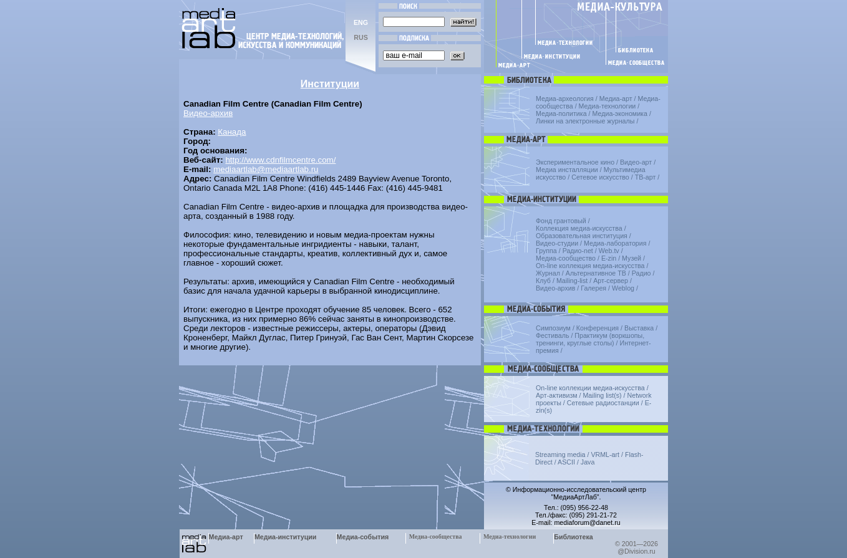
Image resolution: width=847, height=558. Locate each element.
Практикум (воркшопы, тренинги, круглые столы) (590, 339)
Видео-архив (208, 113)
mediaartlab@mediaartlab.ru (265, 169)
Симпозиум (553, 328)
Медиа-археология (565, 98)
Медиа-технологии (607, 106)
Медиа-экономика (620, 113)
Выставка (639, 328)
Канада (232, 132)
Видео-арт (636, 162)
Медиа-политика (561, 113)
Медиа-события (363, 537)
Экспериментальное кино (575, 162)
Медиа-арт (615, 98)
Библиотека (573, 537)
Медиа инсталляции (567, 169)
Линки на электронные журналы (585, 121)
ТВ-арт (645, 177)
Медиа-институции (285, 537)
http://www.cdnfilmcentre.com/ (280, 160)
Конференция (597, 328)
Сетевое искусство (600, 177)
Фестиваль (552, 335)
